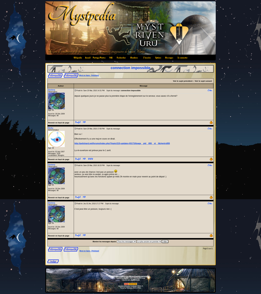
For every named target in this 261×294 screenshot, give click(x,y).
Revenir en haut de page (58, 123)
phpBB (126, 278)
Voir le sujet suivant (203, 81)
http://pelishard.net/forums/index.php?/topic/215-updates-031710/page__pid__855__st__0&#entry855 (122, 143)
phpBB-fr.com (135, 280)
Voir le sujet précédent (182, 81)
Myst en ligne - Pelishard (89, 75)
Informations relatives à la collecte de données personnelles (130, 276)
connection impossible (130, 68)
